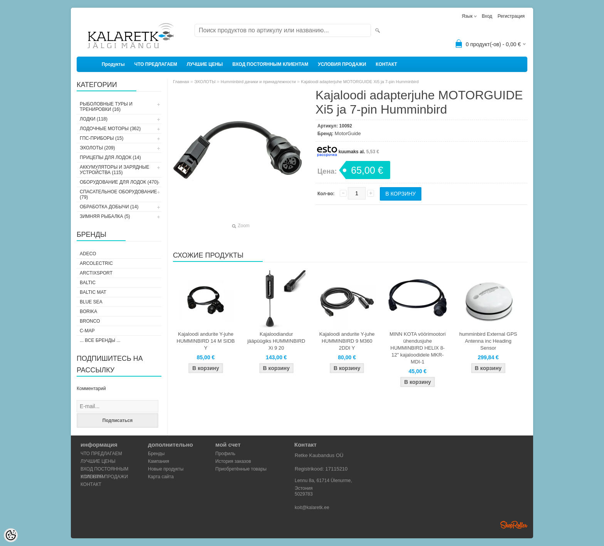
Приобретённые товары (241, 469)
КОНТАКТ (386, 64)
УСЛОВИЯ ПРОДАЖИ (342, 64)
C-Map (87, 330)
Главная (181, 81)
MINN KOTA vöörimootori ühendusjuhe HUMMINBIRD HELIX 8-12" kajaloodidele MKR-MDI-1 (417, 348)
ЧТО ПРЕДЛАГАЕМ (155, 64)
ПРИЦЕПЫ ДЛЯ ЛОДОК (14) (110, 157)
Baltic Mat (93, 292)
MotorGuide (348, 133)
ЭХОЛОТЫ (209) (97, 148)
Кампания (158, 461)
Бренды (156, 453)
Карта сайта (161, 476)
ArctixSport (96, 273)
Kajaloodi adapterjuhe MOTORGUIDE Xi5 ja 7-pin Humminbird (360, 81)
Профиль (225, 453)
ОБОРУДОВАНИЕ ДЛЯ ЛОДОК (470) (119, 182)
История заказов (233, 461)
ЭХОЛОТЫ (204, 81)
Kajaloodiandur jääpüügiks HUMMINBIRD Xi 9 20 (276, 341)
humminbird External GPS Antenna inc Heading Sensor (488, 341)
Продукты (113, 64)
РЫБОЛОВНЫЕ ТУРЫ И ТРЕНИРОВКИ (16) (106, 106)
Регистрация (511, 16)
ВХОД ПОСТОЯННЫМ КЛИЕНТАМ (270, 64)
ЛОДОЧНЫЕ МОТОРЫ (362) (110, 128)
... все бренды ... (100, 340)
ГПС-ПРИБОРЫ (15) (101, 138)
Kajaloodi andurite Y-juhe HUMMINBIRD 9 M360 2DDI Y (347, 341)
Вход (487, 16)
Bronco (90, 321)
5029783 (304, 494)
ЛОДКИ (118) (93, 119)
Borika (88, 311)
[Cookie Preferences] (11, 535)
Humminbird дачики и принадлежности (258, 81)
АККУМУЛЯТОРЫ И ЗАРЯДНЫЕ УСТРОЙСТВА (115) (114, 169)
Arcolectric (96, 263)
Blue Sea (91, 302)
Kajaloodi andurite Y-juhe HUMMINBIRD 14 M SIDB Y (206, 341)
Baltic (88, 282)
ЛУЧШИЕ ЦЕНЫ (205, 64)
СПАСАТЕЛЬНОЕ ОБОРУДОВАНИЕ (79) (118, 194)
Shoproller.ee (513, 525)
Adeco (88, 253)
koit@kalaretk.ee (312, 507)
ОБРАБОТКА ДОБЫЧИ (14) (109, 206)
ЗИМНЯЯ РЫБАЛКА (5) (105, 216)
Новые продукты (165, 469)
